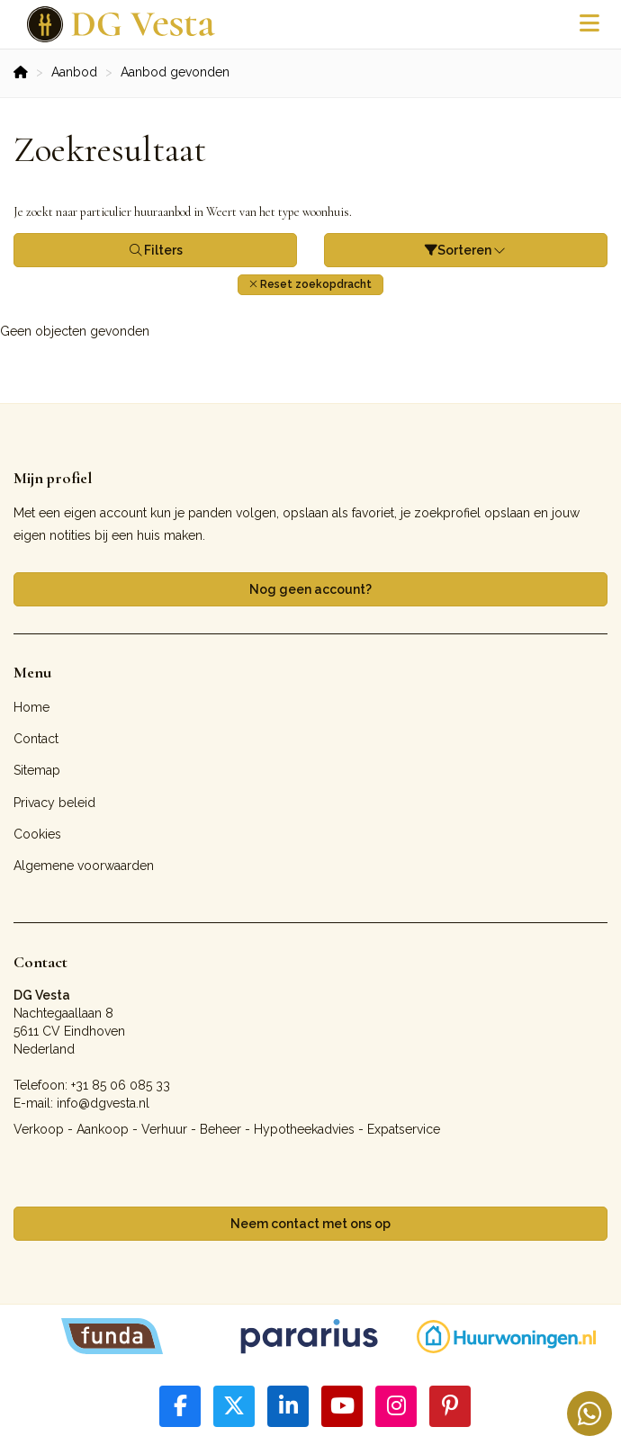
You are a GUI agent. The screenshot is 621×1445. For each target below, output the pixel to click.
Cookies (37, 834)
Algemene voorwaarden (84, 865)
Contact (36, 738)
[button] (310, 284)
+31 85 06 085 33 (120, 1085)
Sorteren (466, 250)
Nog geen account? (310, 589)
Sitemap (37, 770)
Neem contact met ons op (310, 1223)
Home (32, 707)
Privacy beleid (54, 802)
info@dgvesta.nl (103, 1103)
